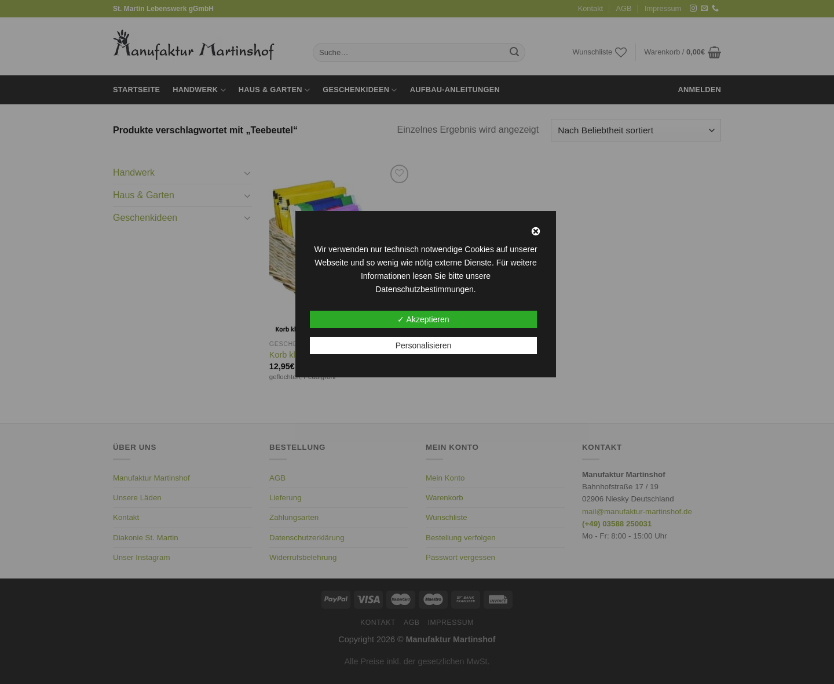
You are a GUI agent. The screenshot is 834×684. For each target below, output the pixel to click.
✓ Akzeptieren (423, 319)
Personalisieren (424, 345)
